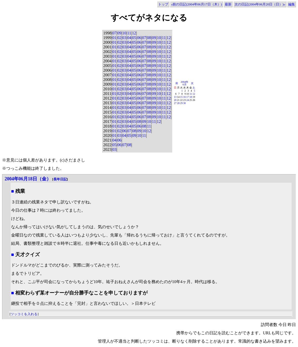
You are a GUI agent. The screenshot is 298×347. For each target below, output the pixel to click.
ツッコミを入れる (24, 314)
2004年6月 (184, 83)
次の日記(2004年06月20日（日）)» (260, 4)
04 (129, 37)
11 (129, 33)
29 (181, 103)
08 (149, 37)
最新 (228, 4)
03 (124, 37)
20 (175, 100)
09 (119, 33)
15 (181, 96)
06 (139, 37)
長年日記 (60, 179)
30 (184, 103)
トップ (163, 4)
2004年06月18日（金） (28, 178)
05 (134, 37)
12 (134, 33)
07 (114, 33)
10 (124, 33)
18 (190, 96)
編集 (291, 4)
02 (119, 37)
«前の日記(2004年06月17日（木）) (196, 4)
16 (184, 96)
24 (187, 100)
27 (175, 103)
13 (175, 96)
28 (178, 103)
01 (114, 37)
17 (187, 96)
